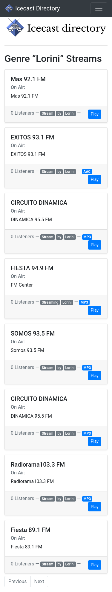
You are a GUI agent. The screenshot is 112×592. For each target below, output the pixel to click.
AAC (86, 172)
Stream (47, 113)
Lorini (70, 113)
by (59, 113)
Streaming (50, 302)
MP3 (87, 237)
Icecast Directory (32, 8)
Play (95, 114)
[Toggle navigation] (98, 8)
